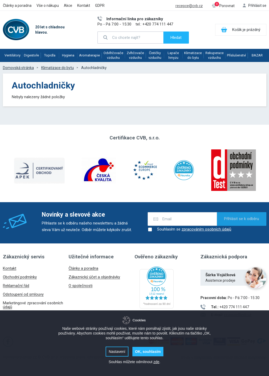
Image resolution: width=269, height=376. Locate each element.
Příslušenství (236, 55)
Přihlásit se (257, 5)
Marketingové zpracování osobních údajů (33, 305)
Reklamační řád (16, 285)
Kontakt (83, 5)
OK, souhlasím (148, 351)
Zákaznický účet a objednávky (94, 277)
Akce (68, 5)
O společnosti (80, 285)
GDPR (100, 5)
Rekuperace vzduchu (214, 55)
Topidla (49, 55)
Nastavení (117, 351)
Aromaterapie (89, 55)
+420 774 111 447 (157, 24)
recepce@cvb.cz (189, 6)
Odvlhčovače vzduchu (113, 55)
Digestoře (31, 55)
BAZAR (257, 55)
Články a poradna (17, 5)
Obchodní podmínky (20, 277)
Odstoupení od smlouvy (23, 294)
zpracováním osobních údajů (206, 229)
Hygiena (68, 55)
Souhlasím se (189, 229)
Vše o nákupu (48, 5)
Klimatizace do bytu (193, 55)
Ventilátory (12, 55)
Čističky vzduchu (154, 55)
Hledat (176, 37)
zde (156, 362)
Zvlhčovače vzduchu (135, 55)
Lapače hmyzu (173, 55)
